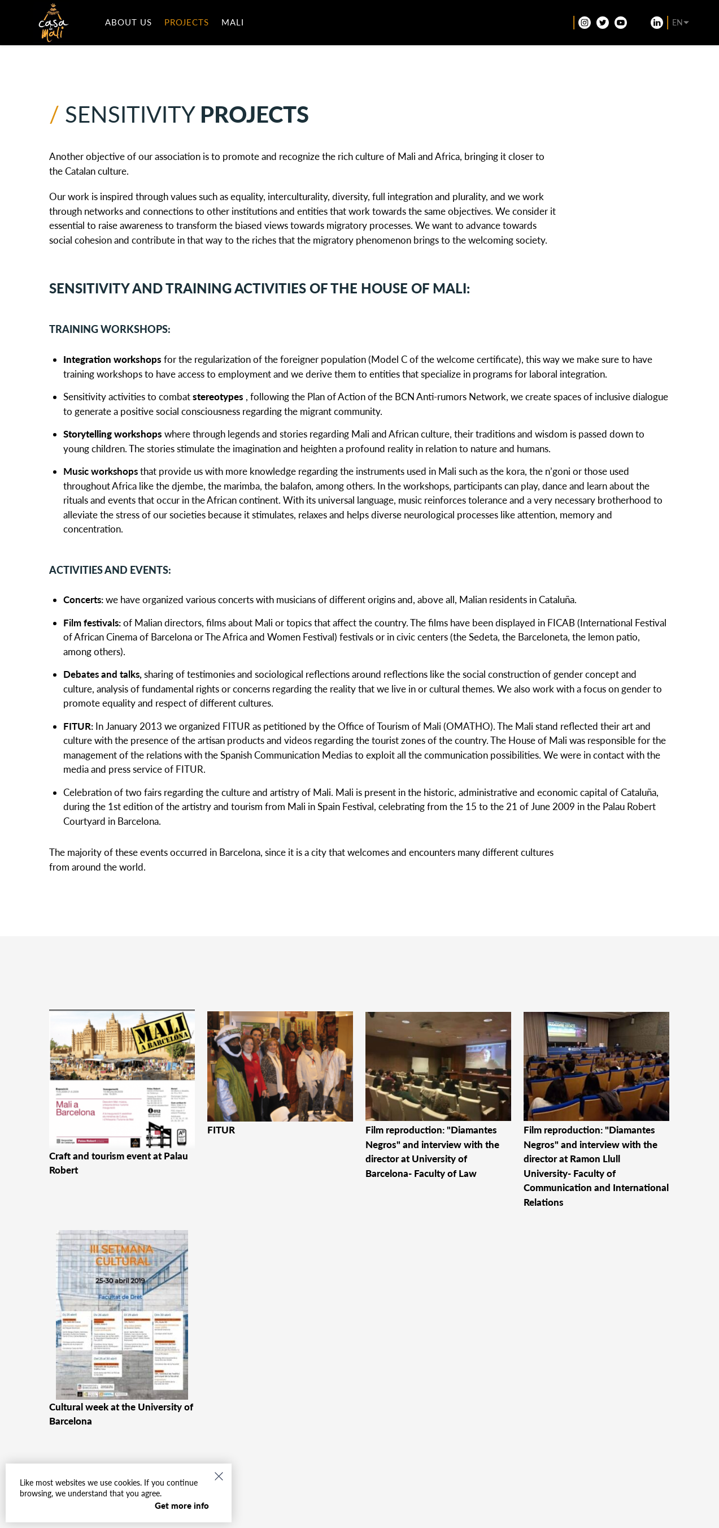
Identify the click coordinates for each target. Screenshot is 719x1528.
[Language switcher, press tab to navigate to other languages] (670, 25)
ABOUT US (134, 25)
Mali (239, 25)
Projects (193, 25)
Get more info (182, 1505)
